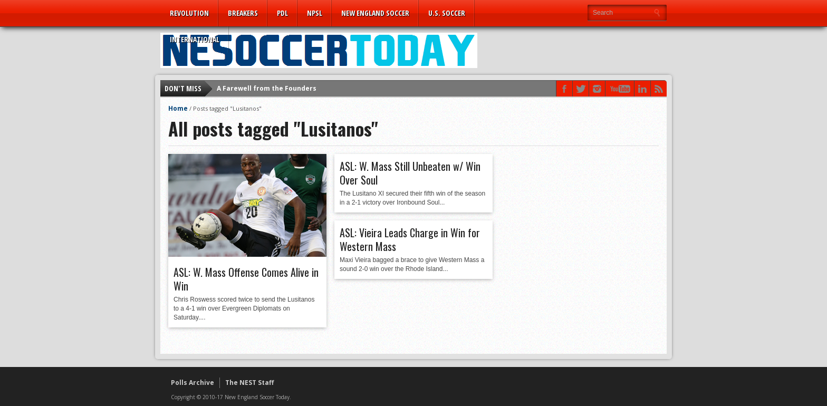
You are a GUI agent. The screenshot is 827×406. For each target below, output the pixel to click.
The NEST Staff (249, 382)
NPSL (314, 13)
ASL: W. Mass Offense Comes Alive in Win (246, 279)
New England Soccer (375, 13)
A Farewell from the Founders (266, 88)
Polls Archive (192, 382)
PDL (282, 13)
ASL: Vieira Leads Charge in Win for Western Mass (410, 239)
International (194, 39)
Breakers (243, 13)
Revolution (189, 13)
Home (178, 108)
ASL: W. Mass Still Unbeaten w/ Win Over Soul (410, 173)
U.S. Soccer (446, 13)
